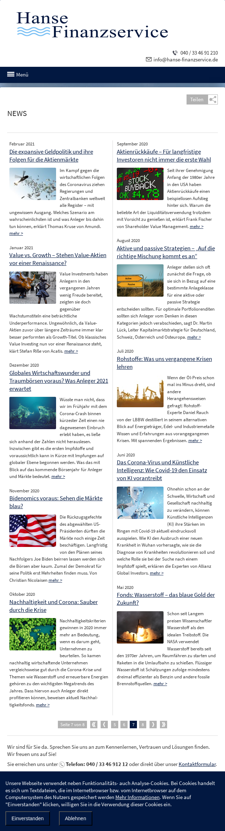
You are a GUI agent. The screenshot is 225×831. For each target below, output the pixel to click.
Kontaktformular (197, 764)
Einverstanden (28, 818)
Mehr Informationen (137, 797)
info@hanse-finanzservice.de (185, 59)
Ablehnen (75, 818)
